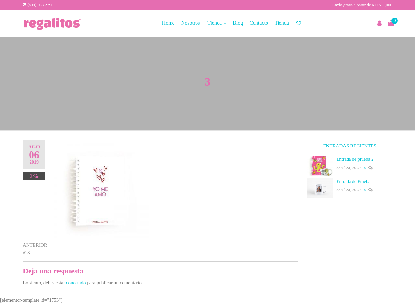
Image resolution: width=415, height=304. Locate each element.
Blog (238, 23)
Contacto (258, 23)
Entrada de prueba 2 (355, 159)
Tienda (216, 23)
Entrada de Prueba (354, 181)
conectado (76, 282)
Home (168, 23)
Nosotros (190, 23)
